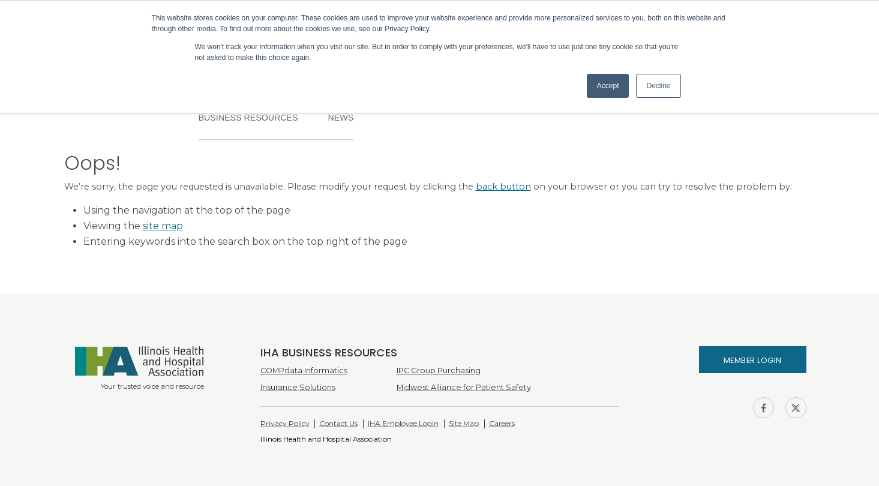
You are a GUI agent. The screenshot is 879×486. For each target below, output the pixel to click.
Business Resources (248, 117)
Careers (502, 423)
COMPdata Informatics (303, 370)
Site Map (464, 423)
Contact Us (338, 423)
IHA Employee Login (403, 423)
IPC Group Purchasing (439, 370)
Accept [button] (608, 86)
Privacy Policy (285, 423)
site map (163, 226)
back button (503, 186)
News (340, 117)
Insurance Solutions (297, 387)
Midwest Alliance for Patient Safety (464, 387)
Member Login (753, 360)
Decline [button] (658, 86)
